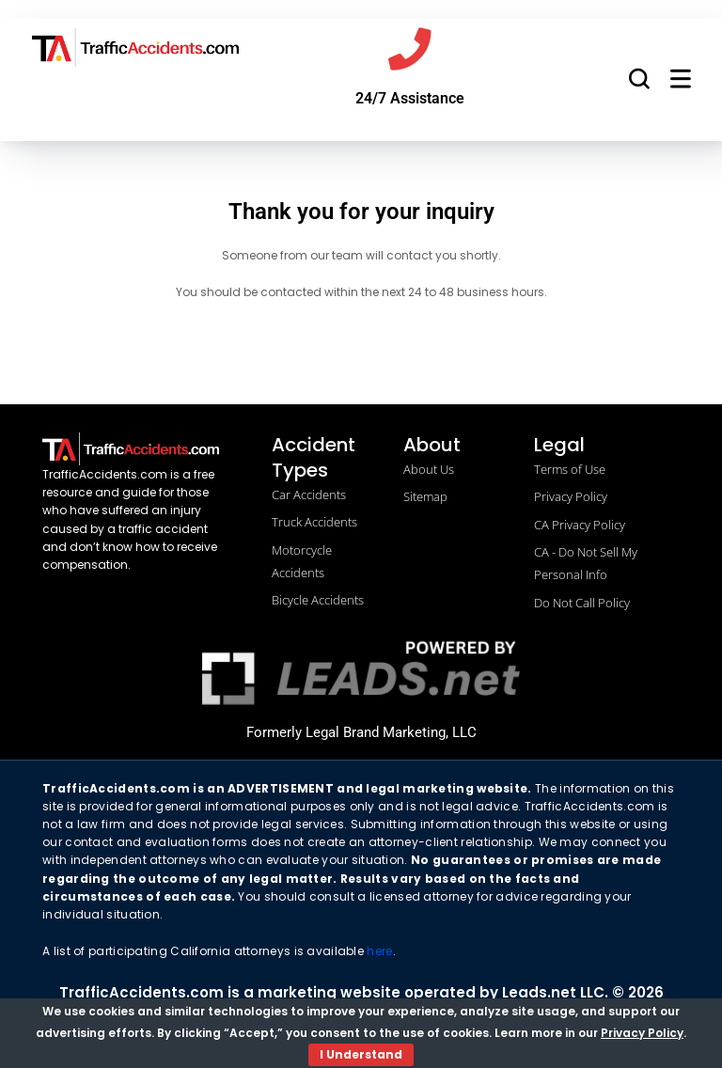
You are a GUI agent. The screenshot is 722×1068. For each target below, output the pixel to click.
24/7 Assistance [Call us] (409, 103)
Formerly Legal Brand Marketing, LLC (361, 736)
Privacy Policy (642, 1033)
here (379, 956)
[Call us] (409, 51)
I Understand (361, 1054)
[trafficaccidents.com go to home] (135, 47)
